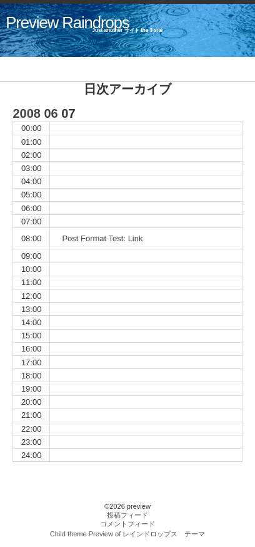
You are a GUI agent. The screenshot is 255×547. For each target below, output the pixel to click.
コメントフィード (127, 524)
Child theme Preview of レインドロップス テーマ (128, 534)
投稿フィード (127, 515)
